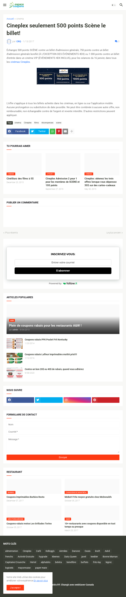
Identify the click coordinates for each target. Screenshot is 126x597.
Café (38, 551)
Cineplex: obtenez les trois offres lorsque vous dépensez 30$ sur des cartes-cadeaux (100, 182)
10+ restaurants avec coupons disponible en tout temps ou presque (90, 525)
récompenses (47, 123)
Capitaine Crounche (15, 562)
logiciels (9, 567)
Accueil (10, 19)
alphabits (45, 562)
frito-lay (97, 562)
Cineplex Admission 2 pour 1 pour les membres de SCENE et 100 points (63, 182)
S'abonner (63, 270)
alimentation (11, 551)
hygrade (43, 556)
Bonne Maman (110, 556)
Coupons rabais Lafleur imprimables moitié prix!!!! (51, 354)
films (36, 123)
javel (83, 556)
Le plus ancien (113, 232)
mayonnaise (24, 567)
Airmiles (63, 551)
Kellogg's (50, 551)
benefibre (71, 562)
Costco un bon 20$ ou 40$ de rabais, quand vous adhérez (54, 369)
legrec (109, 562)
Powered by (63, 283)
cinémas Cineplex (20, 61)
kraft (97, 551)
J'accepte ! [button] (15, 587)
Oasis (87, 551)
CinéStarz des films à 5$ (20, 178)
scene (58, 123)
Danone (76, 551)
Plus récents (11, 232)
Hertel (33, 562)
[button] (4, 5)
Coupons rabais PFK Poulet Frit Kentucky (46, 339)
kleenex (56, 556)
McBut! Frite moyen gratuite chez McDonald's (88, 497)
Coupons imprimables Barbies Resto (25, 497)
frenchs (9, 556)
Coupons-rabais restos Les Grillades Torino (29, 523)
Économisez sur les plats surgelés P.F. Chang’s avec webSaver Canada (57, 584)
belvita (58, 562)
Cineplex (28, 123)
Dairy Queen (70, 556)
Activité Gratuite (26, 556)
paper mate (41, 567)
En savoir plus (41, 580)
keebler (94, 556)
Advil (107, 551)
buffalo (84, 562)
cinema (20, 19)
